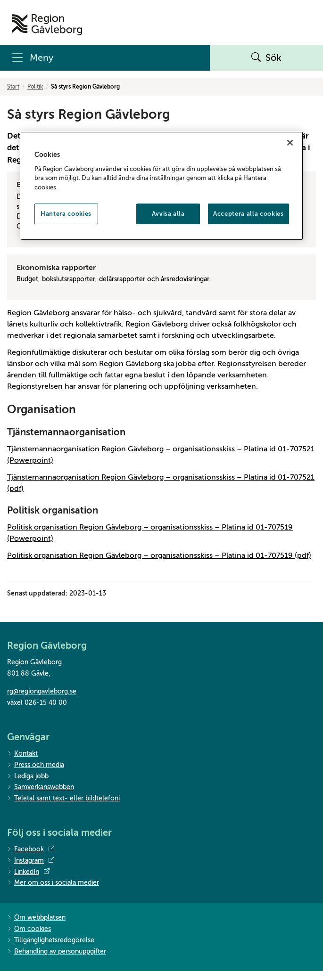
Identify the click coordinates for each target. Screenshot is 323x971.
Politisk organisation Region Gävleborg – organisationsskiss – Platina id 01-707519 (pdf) (159, 555)
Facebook (30, 849)
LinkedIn (28, 872)
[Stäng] (290, 142)
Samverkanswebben (40, 787)
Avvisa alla (168, 213)
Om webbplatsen (36, 918)
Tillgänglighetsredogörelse (50, 941)
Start (13, 86)
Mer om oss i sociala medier (53, 883)
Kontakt (22, 754)
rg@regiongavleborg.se (41, 691)
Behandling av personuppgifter (56, 952)
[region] (161, 185)
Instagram (30, 860)
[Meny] (105, 58)
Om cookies (29, 929)
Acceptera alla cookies (248, 213)
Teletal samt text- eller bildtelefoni (63, 799)
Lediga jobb (28, 777)
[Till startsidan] (47, 24)
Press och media (35, 765)
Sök (266, 58)
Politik (35, 86)
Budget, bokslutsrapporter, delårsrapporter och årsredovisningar (113, 279)
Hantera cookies (66, 213)
